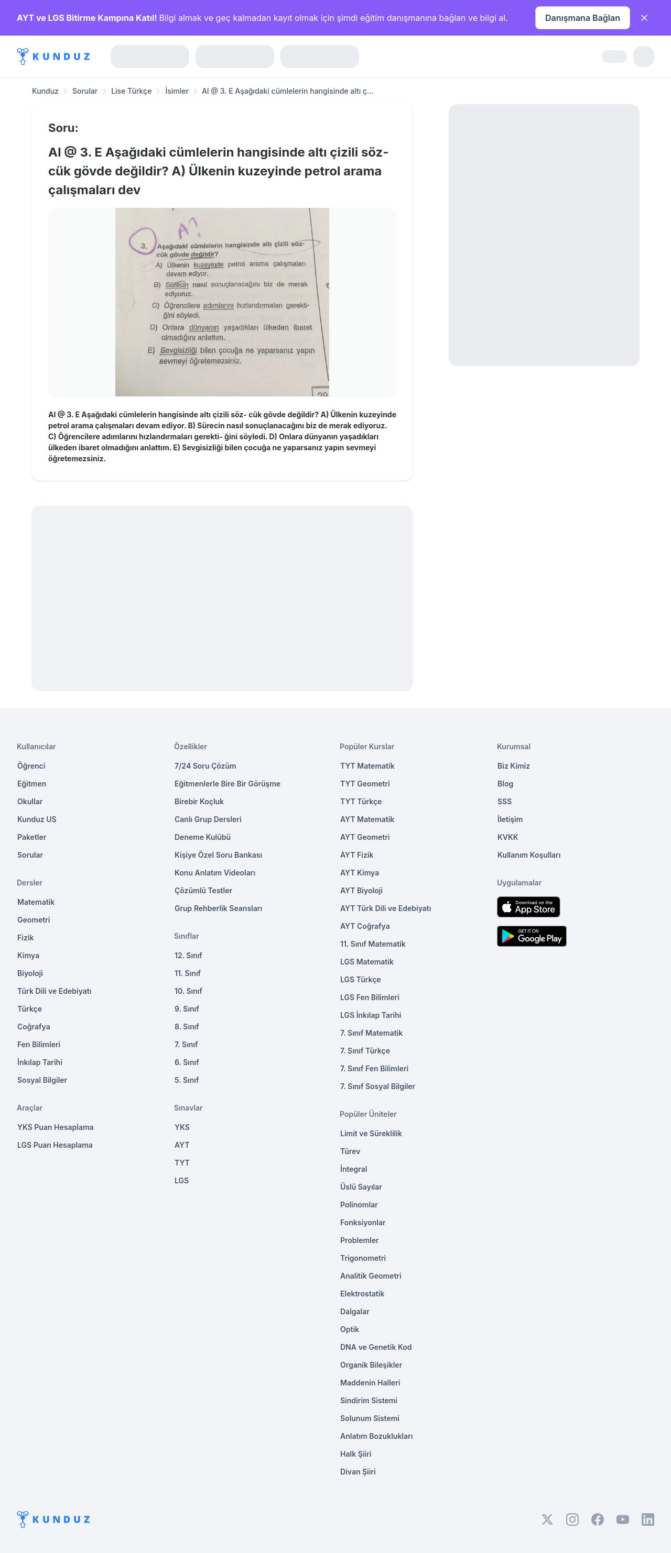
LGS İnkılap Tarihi (370, 1015)
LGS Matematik (367, 961)
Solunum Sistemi (369, 1418)
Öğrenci (31, 765)
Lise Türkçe (131, 90)
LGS (182, 1180)
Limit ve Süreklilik (371, 1133)
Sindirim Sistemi (368, 1400)
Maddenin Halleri (370, 1382)
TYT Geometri (365, 783)
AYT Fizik (357, 854)
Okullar (29, 801)
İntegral (353, 1168)
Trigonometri (363, 1258)
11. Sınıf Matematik (373, 943)
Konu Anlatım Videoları (215, 872)
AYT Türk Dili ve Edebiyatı (385, 908)
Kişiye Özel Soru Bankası (218, 854)
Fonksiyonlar (363, 1222)
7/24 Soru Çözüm (205, 765)
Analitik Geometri (371, 1275)
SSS (504, 801)
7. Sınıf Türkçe (365, 1050)
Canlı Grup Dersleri (208, 819)
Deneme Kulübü (203, 837)
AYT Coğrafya (365, 926)
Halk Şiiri (355, 1453)
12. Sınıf (188, 955)
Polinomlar (359, 1204)
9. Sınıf (187, 1008)
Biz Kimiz (513, 765)
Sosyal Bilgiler (42, 1079)
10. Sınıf (188, 990)
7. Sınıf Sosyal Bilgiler (377, 1086)
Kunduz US (37, 819)
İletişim (510, 819)
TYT (182, 1162)
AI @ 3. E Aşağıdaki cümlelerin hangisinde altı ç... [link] (288, 90)
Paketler (31, 837)
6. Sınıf (187, 1062)
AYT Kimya (359, 872)
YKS (182, 1127)
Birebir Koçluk (199, 801)
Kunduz (45, 90)
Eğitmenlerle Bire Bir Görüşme (227, 783)
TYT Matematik (367, 765)
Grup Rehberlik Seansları (218, 908)
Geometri (33, 919)
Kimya (28, 955)
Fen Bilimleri (38, 1044)
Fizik (25, 937)
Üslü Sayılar (361, 1186)
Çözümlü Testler (203, 890)
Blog (505, 783)
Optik (349, 1329)
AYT (182, 1144)
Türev (350, 1151)
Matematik (36, 901)
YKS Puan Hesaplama (55, 1127)
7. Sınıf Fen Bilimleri (374, 1068)
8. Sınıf (187, 1026)
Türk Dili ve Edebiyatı (54, 990)
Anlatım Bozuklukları (376, 1436)
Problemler (359, 1240)
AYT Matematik (367, 819)
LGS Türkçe (360, 979)
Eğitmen (31, 783)
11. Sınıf (188, 973)
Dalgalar (355, 1311)
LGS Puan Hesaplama (55, 1144)
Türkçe (29, 1008)
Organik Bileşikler (371, 1364)
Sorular (85, 90)
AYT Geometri (364, 837)
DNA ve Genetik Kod (376, 1347)
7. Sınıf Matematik (371, 1032)
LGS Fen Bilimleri (369, 997)
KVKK (507, 837)
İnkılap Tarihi (39, 1062)
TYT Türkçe (361, 801)
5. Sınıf (187, 1079)
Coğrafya (33, 1026)
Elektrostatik (362, 1293)
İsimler (176, 90)
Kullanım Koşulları (528, 854)
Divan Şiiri (358, 1471)
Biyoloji (30, 973)
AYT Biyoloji (361, 890)
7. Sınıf (186, 1044)
